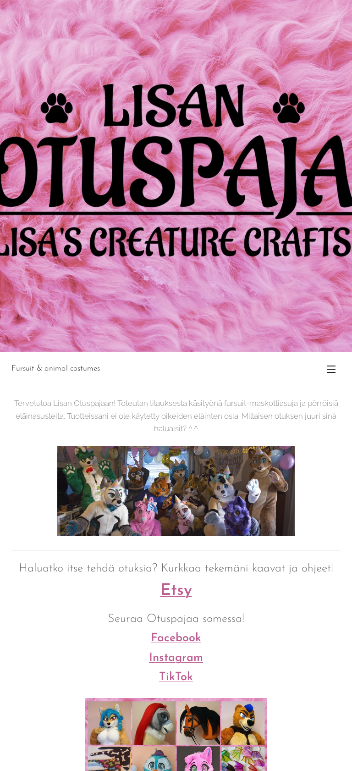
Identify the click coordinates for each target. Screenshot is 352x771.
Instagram (176, 657)
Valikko (331, 369)
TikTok (176, 677)
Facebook (176, 638)
